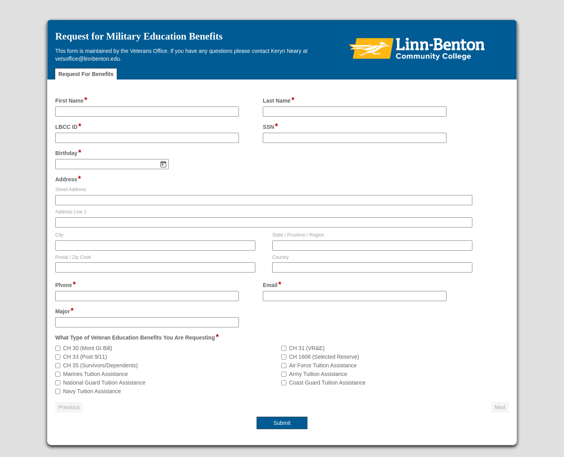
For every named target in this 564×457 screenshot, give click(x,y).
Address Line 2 (71, 212)
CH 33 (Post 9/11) (85, 357)
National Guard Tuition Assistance (104, 382)
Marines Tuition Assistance (95, 374)
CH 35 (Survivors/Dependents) (100, 365)
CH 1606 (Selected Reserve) (324, 357)
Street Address (70, 189)
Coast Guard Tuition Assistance (327, 382)
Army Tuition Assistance (318, 374)
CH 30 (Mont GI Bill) (87, 348)
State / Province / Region (298, 235)
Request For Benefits (86, 74)
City (59, 235)
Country (280, 257)
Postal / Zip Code (73, 257)
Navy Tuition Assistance (92, 391)
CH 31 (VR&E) (307, 348)
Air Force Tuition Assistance (323, 365)
